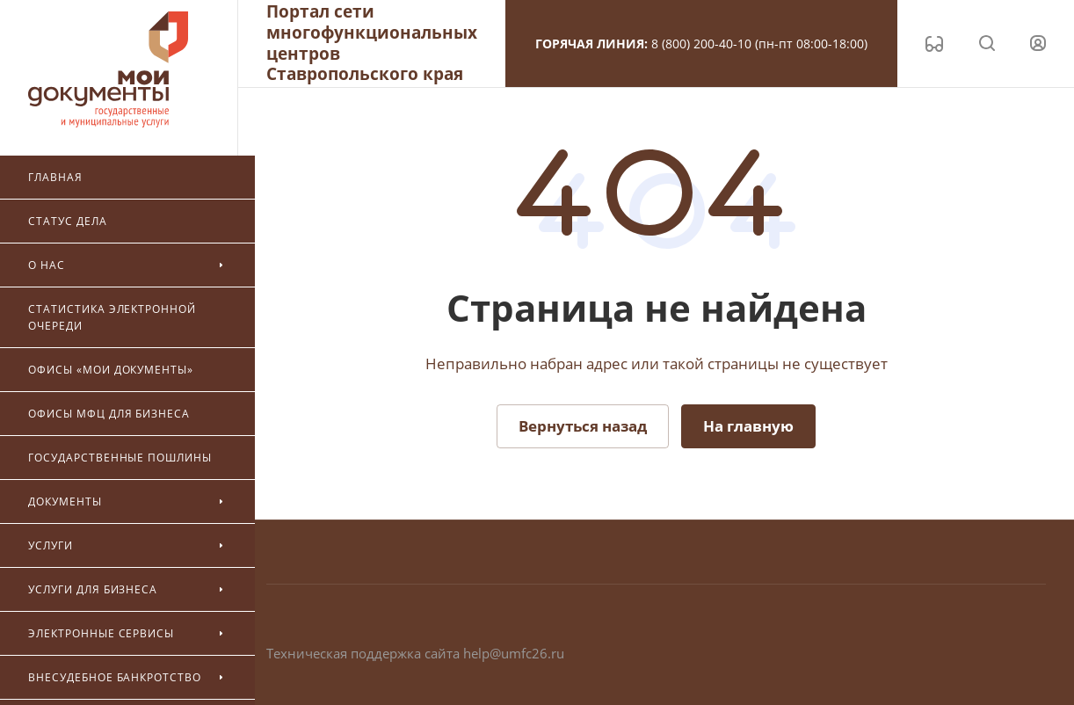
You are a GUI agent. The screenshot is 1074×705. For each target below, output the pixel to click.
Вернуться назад (583, 426)
